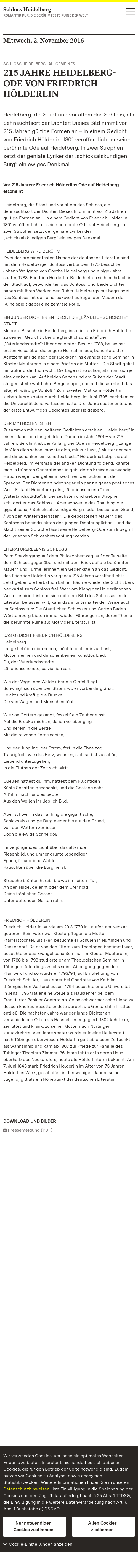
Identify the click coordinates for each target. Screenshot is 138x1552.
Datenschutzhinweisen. (27, 1489)
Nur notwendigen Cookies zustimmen (34, 1526)
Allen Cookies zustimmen (102, 1526)
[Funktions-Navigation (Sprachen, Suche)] (130, 12)
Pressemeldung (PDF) (30, 1130)
